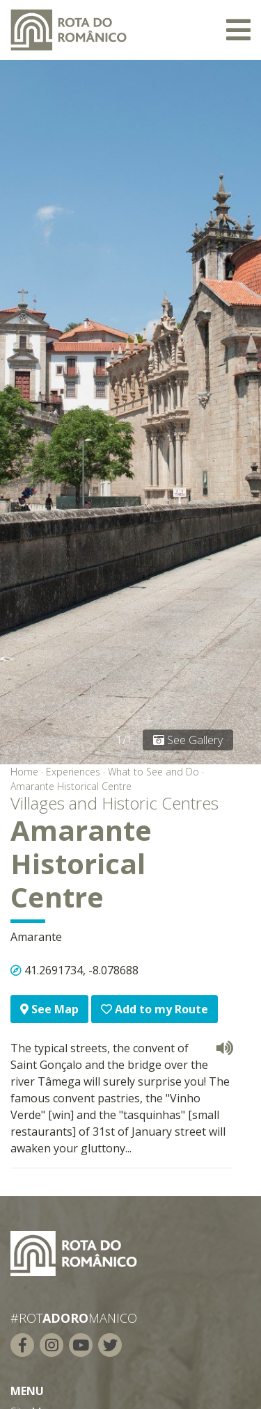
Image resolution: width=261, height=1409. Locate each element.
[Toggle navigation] (238, 30)
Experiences (73, 771)
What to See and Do (153, 771)
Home (24, 771)
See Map (49, 1009)
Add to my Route (154, 1009)
